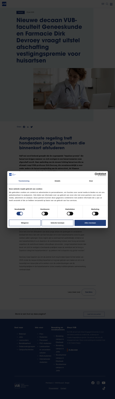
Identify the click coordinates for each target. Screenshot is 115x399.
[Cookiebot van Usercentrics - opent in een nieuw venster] (96, 174)
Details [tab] (57, 181)
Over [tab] (91, 181)
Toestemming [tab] (24, 181)
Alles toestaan (90, 223)
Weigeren (24, 223)
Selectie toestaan (57, 223)
